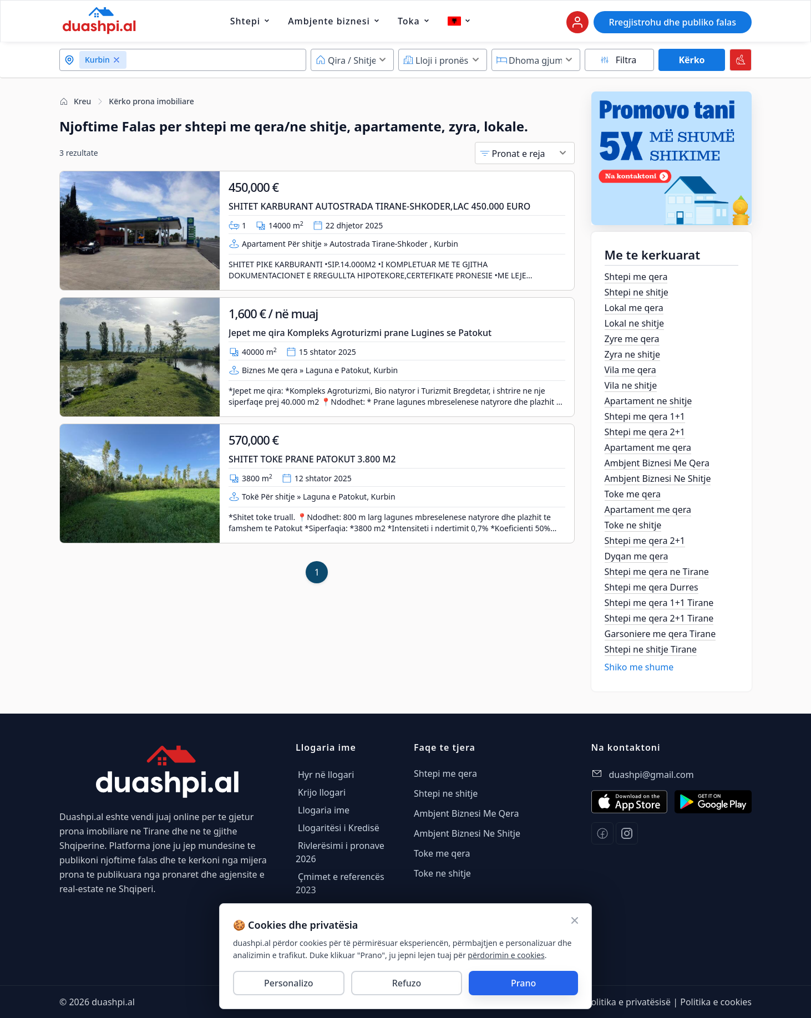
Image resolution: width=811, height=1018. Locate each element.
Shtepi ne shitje (636, 292)
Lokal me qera (634, 308)
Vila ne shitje (631, 385)
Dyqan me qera (636, 556)
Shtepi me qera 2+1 (645, 432)
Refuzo (406, 983)
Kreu (75, 101)
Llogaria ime (323, 810)
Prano (523, 983)
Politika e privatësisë (628, 1002)
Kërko (691, 60)
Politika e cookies (716, 1002)
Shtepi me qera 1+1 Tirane (659, 603)
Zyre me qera (632, 339)
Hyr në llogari (326, 774)
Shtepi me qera (636, 277)
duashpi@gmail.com (651, 774)
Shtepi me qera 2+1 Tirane (659, 618)
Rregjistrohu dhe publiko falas (672, 22)
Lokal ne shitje (635, 323)
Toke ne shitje (633, 525)
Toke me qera (633, 494)
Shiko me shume (639, 667)
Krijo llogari (322, 792)
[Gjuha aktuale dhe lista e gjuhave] (454, 21)
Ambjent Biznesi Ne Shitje (658, 478)
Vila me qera (630, 370)
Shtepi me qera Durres (651, 587)
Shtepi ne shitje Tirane (651, 649)
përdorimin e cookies (506, 955)
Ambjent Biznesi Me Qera (657, 463)
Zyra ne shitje (632, 354)
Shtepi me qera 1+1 (645, 416)
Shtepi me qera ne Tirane (657, 572)
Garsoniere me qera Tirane (660, 634)
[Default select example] (352, 60)
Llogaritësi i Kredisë (338, 828)
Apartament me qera (648, 447)
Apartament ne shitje (648, 401)
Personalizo (288, 983)
